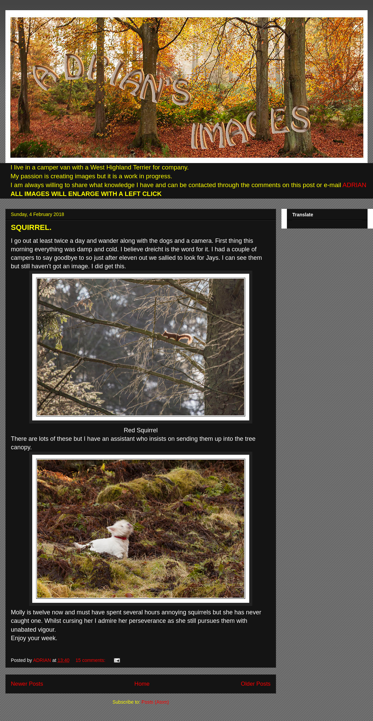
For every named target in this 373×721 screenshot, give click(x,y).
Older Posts (256, 684)
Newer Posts (27, 684)
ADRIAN (354, 184)
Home (142, 684)
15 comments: (91, 660)
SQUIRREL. (31, 227)
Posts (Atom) (155, 702)
